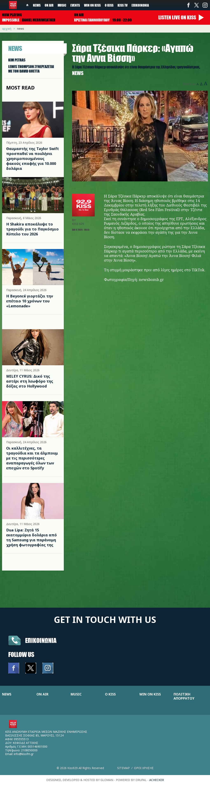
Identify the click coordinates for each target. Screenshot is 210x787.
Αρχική (6, 29)
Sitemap (123, 768)
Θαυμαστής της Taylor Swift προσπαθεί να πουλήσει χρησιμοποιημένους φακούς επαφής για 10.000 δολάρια (32, 158)
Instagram (205, 5)
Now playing (12, 15)
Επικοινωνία (140, 5)
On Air (49, 5)
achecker (156, 780)
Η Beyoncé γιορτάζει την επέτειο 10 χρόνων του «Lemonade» (29, 301)
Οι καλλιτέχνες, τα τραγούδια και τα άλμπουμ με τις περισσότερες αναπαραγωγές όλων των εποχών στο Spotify (32, 458)
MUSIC (76, 694)
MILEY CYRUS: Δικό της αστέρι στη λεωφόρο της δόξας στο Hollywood (29, 381)
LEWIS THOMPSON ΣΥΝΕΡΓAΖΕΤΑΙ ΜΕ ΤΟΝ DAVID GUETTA (31, 68)
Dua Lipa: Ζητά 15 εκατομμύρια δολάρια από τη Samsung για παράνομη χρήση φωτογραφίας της (31, 537)
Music (62, 5)
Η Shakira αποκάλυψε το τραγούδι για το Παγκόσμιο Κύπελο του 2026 (32, 229)
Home (27, 5)
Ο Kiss (109, 5)
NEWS (6, 694)
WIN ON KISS (150, 694)
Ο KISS (110, 694)
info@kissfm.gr (24, 754)
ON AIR (42, 694)
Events (75, 5)
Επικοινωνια (40, 640)
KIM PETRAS (16, 60)
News (37, 5)
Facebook (188, 5)
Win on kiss (92, 5)
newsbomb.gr (151, 279)
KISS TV (122, 5)
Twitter (197, 5)
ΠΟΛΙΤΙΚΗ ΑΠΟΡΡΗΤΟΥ (184, 696)
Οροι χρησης (144, 768)
